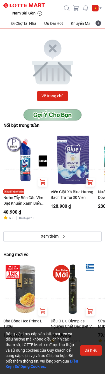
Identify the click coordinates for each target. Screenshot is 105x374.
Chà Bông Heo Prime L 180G (22, 324)
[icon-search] (66, 8)
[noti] (85, 8)
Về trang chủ (52, 96)
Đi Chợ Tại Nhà (23, 23)
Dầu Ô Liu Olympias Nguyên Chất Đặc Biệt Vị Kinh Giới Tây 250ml (72, 324)
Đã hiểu (91, 350)
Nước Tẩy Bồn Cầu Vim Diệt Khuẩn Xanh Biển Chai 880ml (23, 201)
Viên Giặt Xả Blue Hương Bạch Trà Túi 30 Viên (72, 195)
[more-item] (98, 23)
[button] (97, 8)
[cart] (76, 8)
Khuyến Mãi (81, 23)
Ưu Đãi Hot (53, 23)
